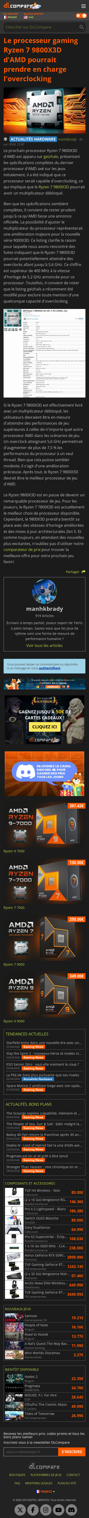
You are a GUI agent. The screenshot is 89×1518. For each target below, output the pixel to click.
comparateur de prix (22, 549)
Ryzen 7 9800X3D (54, 187)
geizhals (51, 156)
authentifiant (50, 668)
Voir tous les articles (44, 645)
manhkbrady (67, 139)
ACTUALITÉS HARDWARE (33, 139)
